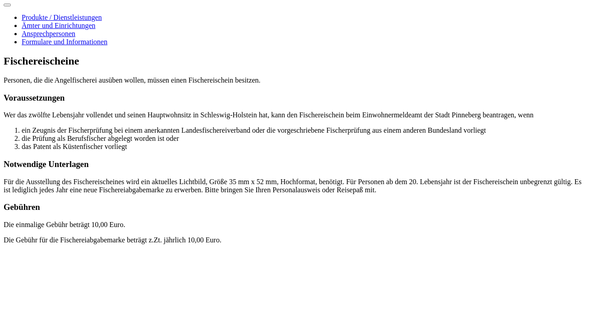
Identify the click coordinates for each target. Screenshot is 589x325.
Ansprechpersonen (48, 33)
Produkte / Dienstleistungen (62, 17)
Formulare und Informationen (64, 42)
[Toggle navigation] (7, 5)
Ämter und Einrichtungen (59, 25)
